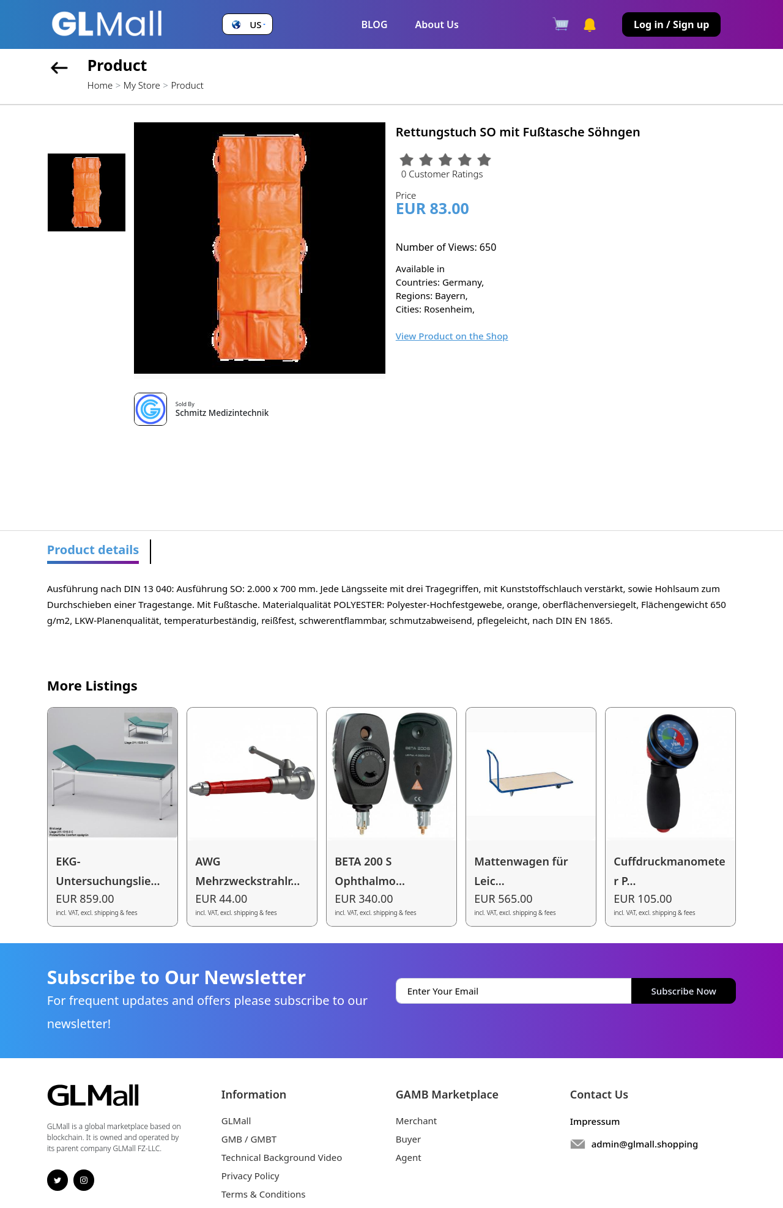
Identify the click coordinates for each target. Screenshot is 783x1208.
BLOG (374, 24)
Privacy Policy (250, 1175)
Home (100, 85)
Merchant (416, 1120)
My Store (142, 85)
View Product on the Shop (452, 336)
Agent (408, 1157)
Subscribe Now (683, 991)
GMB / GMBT (248, 1139)
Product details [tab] (93, 549)
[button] (247, 25)
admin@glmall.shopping (645, 1144)
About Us (437, 24)
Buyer (408, 1139)
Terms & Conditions (263, 1194)
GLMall (236, 1120)
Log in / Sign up (672, 24)
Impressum (595, 1121)
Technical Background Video (282, 1157)
